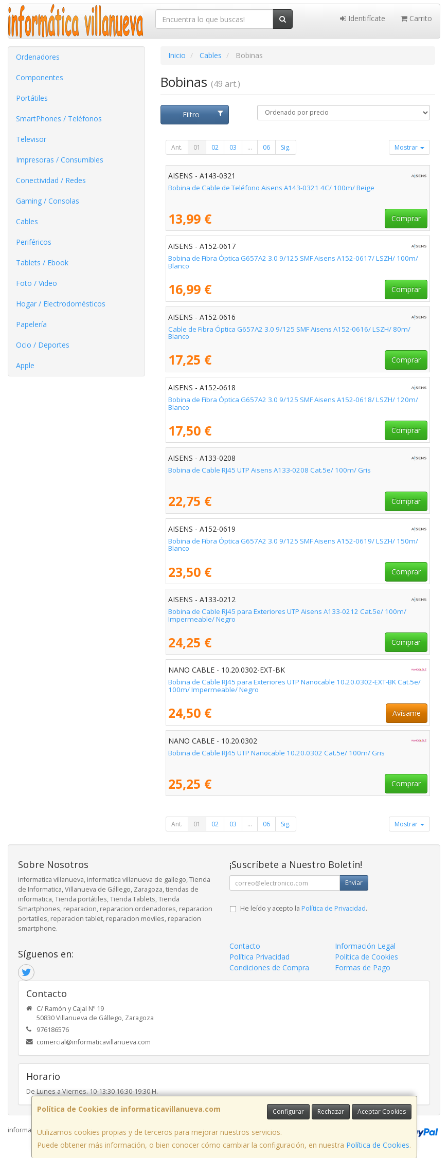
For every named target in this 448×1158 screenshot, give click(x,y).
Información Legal (365, 946)
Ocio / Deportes (42, 345)
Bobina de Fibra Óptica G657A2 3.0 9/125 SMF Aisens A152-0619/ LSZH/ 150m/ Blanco (293, 544)
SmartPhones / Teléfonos (59, 118)
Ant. (177, 147)
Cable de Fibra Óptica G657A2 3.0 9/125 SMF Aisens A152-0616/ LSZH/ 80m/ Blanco (289, 332)
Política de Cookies (377, 1145)
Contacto (244, 946)
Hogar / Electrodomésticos (60, 304)
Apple (25, 365)
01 (197, 147)
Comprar (406, 218)
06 (266, 147)
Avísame (406, 713)
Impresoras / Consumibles (59, 160)
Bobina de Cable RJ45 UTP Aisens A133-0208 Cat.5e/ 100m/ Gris (269, 470)
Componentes (39, 77)
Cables (27, 221)
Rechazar (330, 1111)
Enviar (354, 882)
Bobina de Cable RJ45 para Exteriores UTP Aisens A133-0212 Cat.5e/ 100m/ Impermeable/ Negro (287, 615)
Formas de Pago (362, 967)
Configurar (288, 1111)
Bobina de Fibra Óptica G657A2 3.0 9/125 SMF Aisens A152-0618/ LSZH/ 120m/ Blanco (293, 403)
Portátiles (32, 98)
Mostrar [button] (409, 147)
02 (215, 147)
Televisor (31, 139)
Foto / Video (36, 283)
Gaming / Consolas (47, 201)
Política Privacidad (259, 957)
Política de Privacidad (333, 908)
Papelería (31, 324)
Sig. (286, 147)
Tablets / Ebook (42, 262)
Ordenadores (38, 57)
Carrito (416, 18)
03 (233, 147)
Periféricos (33, 242)
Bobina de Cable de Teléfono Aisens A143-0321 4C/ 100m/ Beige (271, 187)
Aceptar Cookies (381, 1111)
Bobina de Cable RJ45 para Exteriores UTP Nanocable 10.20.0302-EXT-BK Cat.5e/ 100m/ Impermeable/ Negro (294, 685)
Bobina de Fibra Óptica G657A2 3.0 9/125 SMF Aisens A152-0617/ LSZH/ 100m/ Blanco (293, 262)
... (249, 147)
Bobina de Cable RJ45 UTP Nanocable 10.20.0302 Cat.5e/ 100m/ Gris (276, 752)
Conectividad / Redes (51, 180)
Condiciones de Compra (269, 967)
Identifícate (362, 18)
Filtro (203, 114)
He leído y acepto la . (303, 908)
